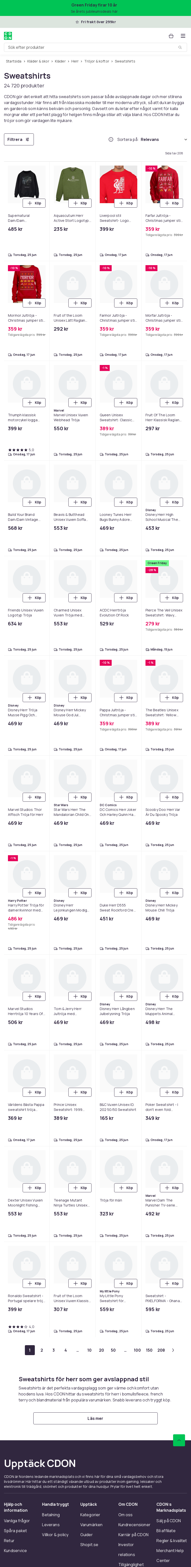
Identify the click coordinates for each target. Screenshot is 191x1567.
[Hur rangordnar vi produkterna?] (110, 139)
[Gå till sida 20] (101, 1350)
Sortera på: (128, 139)
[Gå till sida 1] (30, 1350)
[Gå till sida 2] (42, 1350)
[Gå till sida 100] (137, 1350)
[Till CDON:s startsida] (8, 36)
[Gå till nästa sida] (173, 1350)
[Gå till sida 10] (90, 1350)
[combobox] (95, 47)
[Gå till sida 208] (161, 1350)
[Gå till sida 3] (54, 1350)
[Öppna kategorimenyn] (183, 36)
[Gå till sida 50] (113, 1350)
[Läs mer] (95, 1418)
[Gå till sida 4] (66, 1350)
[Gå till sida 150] (149, 1350)
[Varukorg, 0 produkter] (171, 36)
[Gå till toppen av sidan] (179, 1440)
